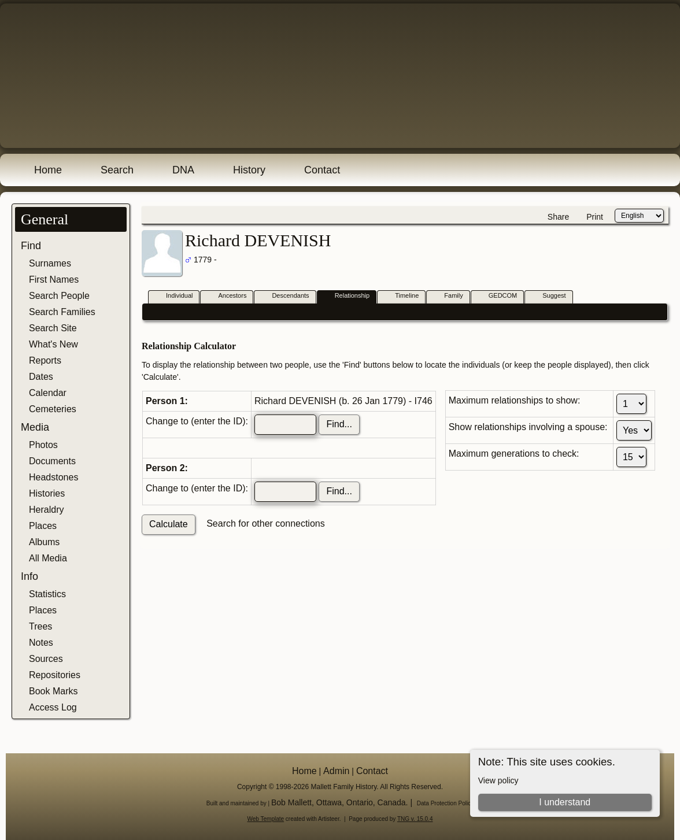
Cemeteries (52, 409)
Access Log (53, 707)
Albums (44, 542)
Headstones (53, 477)
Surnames (50, 263)
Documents (52, 461)
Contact (322, 170)
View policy (498, 780)
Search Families (62, 312)
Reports (45, 360)
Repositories (54, 675)
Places (43, 526)
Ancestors (227, 296)
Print (594, 216)
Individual (174, 296)
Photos (43, 445)
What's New (53, 344)
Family (448, 296)
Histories (47, 493)
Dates (41, 377)
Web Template (265, 819)
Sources (46, 659)
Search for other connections (265, 523)
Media (35, 427)
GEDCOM (498, 296)
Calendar (47, 393)
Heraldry (46, 510)
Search (117, 170)
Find (31, 245)
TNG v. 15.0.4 (415, 819)
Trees (40, 626)
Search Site (53, 328)
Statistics (47, 594)
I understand (564, 802)
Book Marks (53, 691)
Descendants (285, 296)
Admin (336, 771)
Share (558, 216)
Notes (41, 642)
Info (29, 576)
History (249, 170)
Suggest (549, 296)
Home (48, 170)
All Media (48, 558)
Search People (59, 296)
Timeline (402, 296)
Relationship (347, 296)
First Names (54, 279)
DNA (183, 170)
